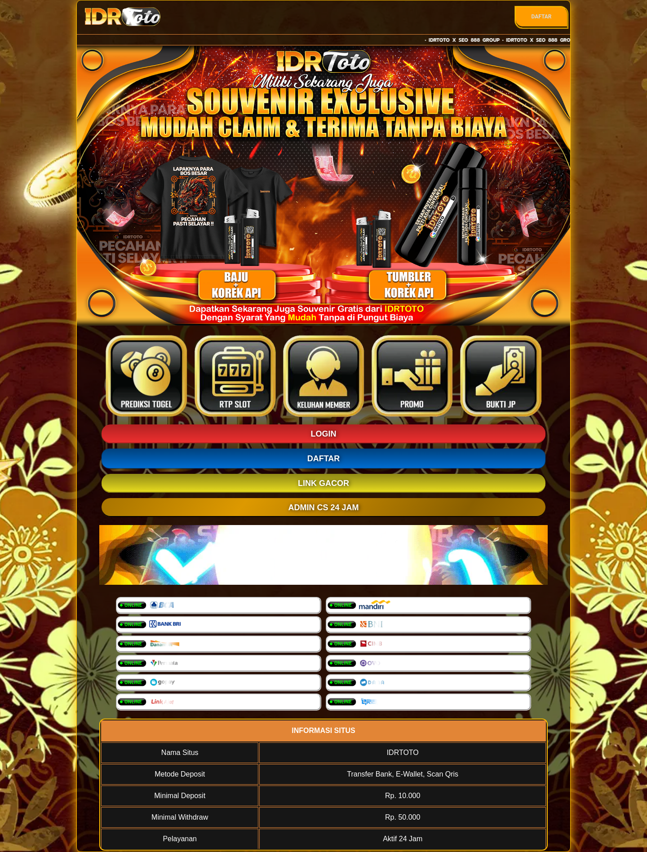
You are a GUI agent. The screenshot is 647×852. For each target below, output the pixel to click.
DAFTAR (541, 16)
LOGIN (324, 433)
